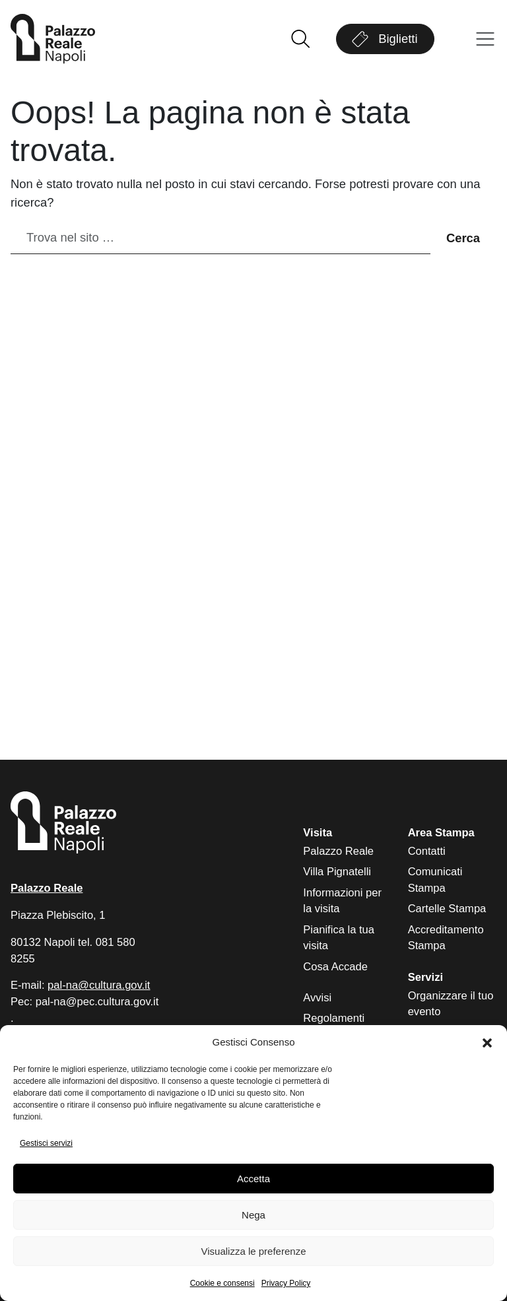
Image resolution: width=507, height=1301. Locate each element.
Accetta (253, 1178)
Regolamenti (333, 1018)
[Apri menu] (485, 39)
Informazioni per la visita (342, 901)
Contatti (427, 851)
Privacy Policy (286, 1283)
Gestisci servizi (46, 1143)
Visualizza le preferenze (253, 1251)
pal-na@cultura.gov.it (99, 985)
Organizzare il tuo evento (451, 1003)
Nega (253, 1214)
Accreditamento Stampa (446, 937)
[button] (487, 1043)
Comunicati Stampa (435, 879)
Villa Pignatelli (337, 871)
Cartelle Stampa (447, 908)
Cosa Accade (335, 966)
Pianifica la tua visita (338, 937)
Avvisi (317, 997)
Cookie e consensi (222, 1283)
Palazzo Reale (338, 851)
